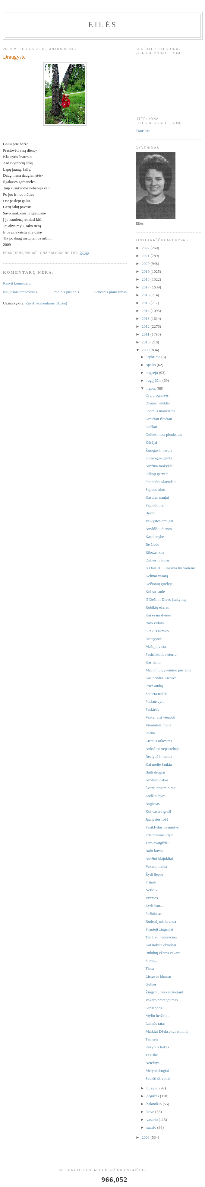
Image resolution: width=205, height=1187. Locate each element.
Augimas (152, 803)
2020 (146, 263)
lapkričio (154, 357)
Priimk (150, 882)
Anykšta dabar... (158, 780)
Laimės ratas (155, 1023)
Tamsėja (151, 1039)
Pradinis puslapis (65, 292)
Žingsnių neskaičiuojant (164, 992)
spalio (152, 364)
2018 (146, 279)
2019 (146, 271)
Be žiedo (152, 544)
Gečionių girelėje (158, 583)
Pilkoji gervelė (156, 473)
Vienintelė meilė (158, 725)
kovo (151, 1111)
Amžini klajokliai (159, 858)
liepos (152, 388)
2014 (146, 310)
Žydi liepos (154, 874)
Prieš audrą (154, 686)
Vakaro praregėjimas (161, 1000)
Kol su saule (155, 591)
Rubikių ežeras (157, 607)
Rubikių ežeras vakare (162, 953)
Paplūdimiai (154, 505)
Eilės (103, 24)
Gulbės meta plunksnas (163, 434)
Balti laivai (153, 850)
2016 (146, 295)
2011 (146, 334)
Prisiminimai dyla (159, 835)
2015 (146, 303)
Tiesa (149, 968)
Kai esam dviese (158, 615)
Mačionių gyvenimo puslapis (168, 670)
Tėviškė (151, 1055)
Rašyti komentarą (16, 283)
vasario (153, 1119)
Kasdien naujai (157, 497)
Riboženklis (154, 552)
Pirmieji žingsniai (159, 929)
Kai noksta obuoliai (160, 945)
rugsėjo (153, 372)
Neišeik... (152, 890)
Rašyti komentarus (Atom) (46, 303)
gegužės (153, 1096)
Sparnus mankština (160, 411)
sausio (152, 1127)
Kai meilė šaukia (158, 764)
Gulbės (150, 984)
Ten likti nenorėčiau (161, 937)
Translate (143, 130)
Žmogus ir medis (158, 450)
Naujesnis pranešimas (20, 292)
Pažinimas (153, 913)
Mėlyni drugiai (157, 1070)
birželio (153, 1088)
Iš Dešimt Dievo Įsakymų (165, 599)
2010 (146, 342)
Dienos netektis (157, 403)
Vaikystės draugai (159, 521)
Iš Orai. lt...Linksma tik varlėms (170, 568)
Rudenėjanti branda (160, 921)
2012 (146, 326)
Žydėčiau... (154, 905)
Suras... (151, 960)
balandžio (155, 1104)
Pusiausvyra (154, 701)
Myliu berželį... (157, 1015)
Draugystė (153, 638)
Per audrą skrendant (160, 481)
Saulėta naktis (156, 693)
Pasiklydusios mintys (161, 827)
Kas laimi (152, 662)
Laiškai (151, 426)
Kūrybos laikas (157, 1047)
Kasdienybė (154, 536)
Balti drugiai (155, 772)
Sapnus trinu (155, 489)
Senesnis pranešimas (110, 292)
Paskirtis (152, 709)
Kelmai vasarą (156, 576)
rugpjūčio (154, 380)
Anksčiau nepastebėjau (163, 748)
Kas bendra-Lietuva (160, 678)
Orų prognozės (157, 395)
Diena (150, 733)
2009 (146, 350)
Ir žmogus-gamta (158, 458)
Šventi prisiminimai (160, 788)
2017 (146, 287)
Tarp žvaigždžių (157, 843)
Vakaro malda (156, 866)
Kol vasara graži (158, 811)
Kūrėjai (151, 442)
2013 (146, 318)
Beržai (150, 513)
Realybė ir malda (158, 756)
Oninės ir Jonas (157, 560)
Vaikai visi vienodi (160, 717)
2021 (146, 255)
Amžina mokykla (158, 466)
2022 (146, 248)
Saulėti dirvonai (157, 1078)
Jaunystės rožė (156, 819)
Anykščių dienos (158, 528)
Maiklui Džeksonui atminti (166, 1031)
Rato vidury (154, 623)
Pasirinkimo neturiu (160, 654)
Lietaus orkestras (158, 740)
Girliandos (153, 1007)
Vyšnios (151, 898)
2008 (146, 1137)
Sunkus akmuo (157, 631)
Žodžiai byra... (156, 795)
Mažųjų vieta (155, 646)
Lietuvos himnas (158, 976)
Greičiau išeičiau (158, 419)
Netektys (152, 1062)
